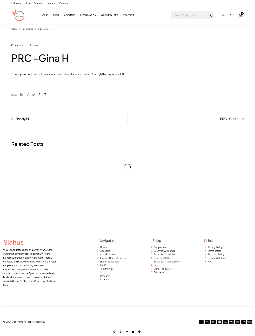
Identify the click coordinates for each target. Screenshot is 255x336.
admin (36, 45)
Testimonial (28, 29)
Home (14, 29)
